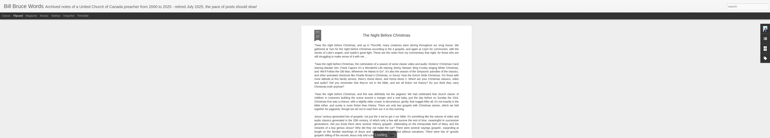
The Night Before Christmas (386, 35)
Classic (6, 15)
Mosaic (44, 15)
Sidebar (55, 15)
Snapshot (68, 15)
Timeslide (83, 15)
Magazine (31, 15)
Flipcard (18, 15)
